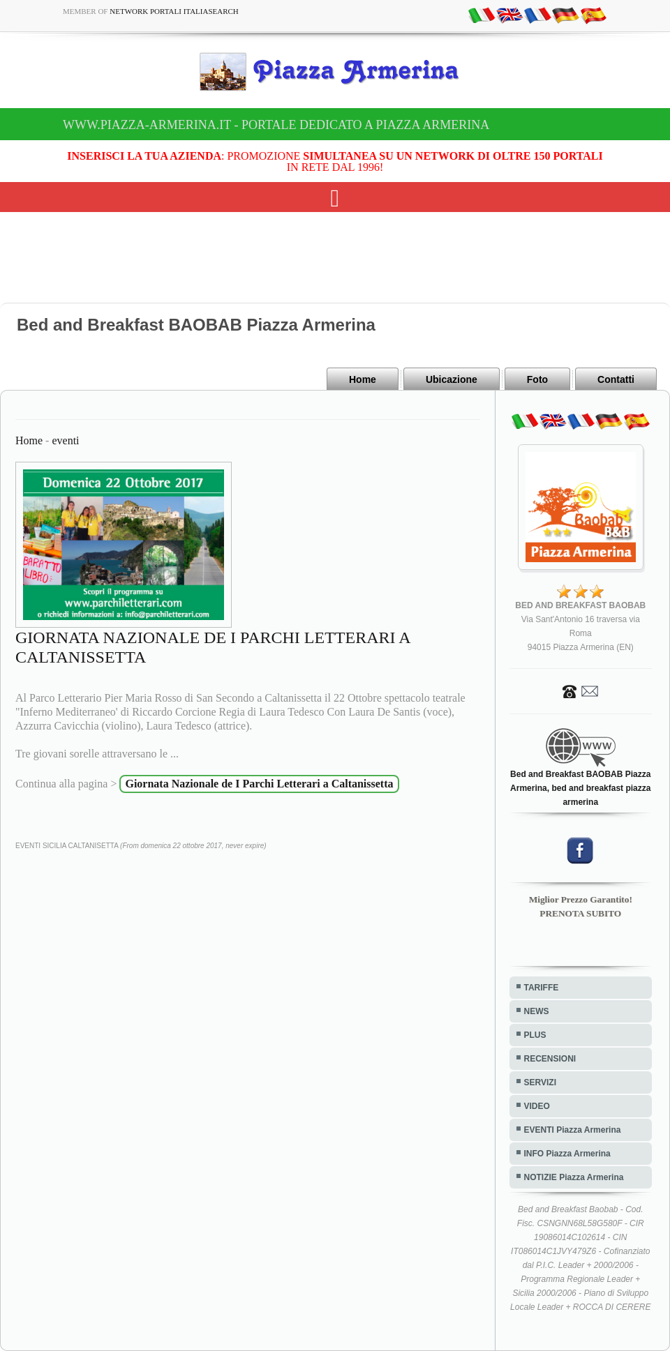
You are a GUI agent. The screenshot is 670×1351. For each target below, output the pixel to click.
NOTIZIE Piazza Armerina (574, 1177)
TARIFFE (541, 988)
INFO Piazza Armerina (567, 1153)
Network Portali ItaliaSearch (174, 11)
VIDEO (537, 1106)
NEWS (536, 1011)
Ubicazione (451, 379)
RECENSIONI (550, 1059)
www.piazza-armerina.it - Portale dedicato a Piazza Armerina (276, 125)
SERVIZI (540, 1082)
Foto (537, 379)
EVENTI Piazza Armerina (572, 1130)
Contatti (615, 379)
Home (362, 379)
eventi (65, 440)
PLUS (535, 1035)
